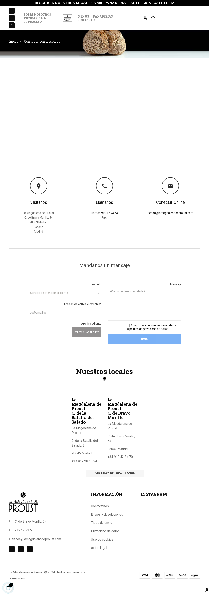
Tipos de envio (101, 528)
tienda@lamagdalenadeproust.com (170, 218)
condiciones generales (159, 330)
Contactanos (100, 511)
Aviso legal (99, 553)
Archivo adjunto (91, 328)
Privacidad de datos (105, 536)
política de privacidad (142, 334)
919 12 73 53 (109, 218)
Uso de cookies (102, 544)
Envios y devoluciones (107, 519)
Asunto (96, 289)
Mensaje (175, 289)
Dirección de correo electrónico (81, 309)
